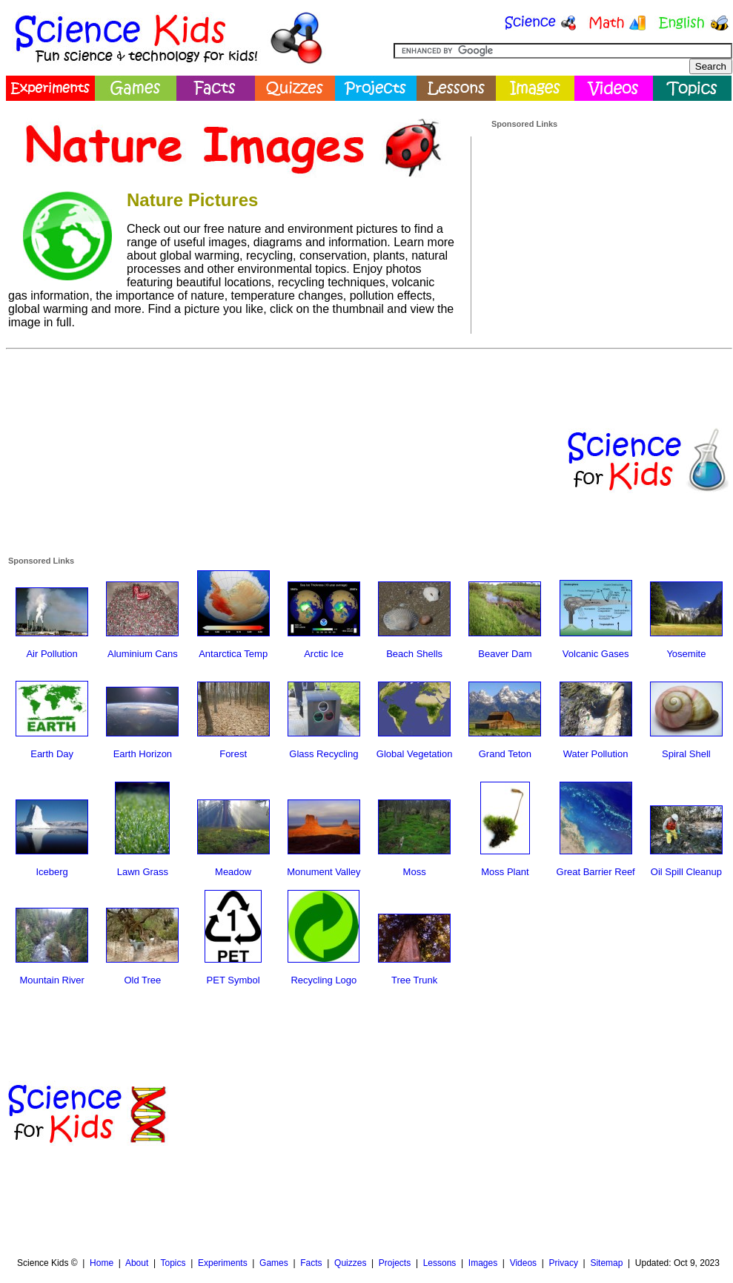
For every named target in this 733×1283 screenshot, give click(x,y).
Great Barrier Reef (596, 871)
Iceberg (51, 871)
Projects (395, 1263)
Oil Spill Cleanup (686, 871)
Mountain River (51, 980)
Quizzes (350, 1263)
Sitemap (606, 1263)
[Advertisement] (602, 221)
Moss (414, 871)
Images (482, 1263)
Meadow (233, 871)
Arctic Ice (323, 653)
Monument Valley (323, 871)
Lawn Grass (142, 871)
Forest (233, 753)
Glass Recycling (323, 753)
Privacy (563, 1263)
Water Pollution (595, 753)
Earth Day (51, 753)
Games (273, 1263)
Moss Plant (504, 871)
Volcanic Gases (596, 653)
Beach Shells (414, 653)
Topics (172, 1263)
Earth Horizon (142, 753)
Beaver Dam (504, 653)
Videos (523, 1263)
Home (101, 1263)
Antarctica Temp (233, 653)
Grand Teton (505, 753)
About (136, 1263)
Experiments (223, 1263)
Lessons (440, 1263)
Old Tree (142, 980)
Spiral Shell (686, 753)
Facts (311, 1263)
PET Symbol (233, 980)
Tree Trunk (414, 980)
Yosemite (686, 653)
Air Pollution (51, 653)
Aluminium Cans (142, 653)
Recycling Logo (323, 980)
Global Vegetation (415, 753)
